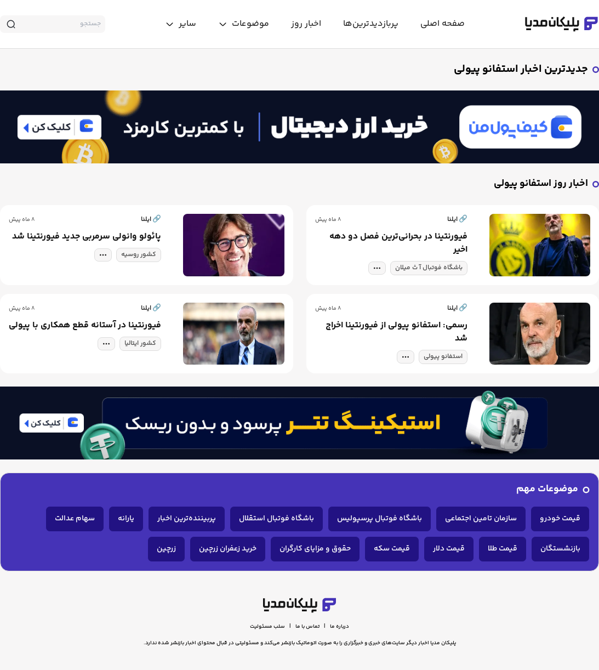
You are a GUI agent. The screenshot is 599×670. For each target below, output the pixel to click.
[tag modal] (377, 268)
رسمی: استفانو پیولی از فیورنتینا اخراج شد (396, 332)
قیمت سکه (392, 549)
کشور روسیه (138, 254)
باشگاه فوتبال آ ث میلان (429, 268)
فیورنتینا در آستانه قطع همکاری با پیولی (85, 325)
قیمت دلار (449, 549)
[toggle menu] (243, 24)
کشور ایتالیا (140, 343)
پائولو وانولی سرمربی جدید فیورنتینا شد (86, 236)
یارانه (126, 519)
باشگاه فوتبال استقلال (276, 519)
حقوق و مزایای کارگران (315, 549)
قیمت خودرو (560, 519)
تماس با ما (307, 626)
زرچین (166, 549)
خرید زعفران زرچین (227, 549)
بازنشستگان (560, 549)
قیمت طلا (502, 549)
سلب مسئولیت (267, 626)
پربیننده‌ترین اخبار (186, 519)
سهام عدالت (75, 519)
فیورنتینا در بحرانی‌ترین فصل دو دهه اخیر (398, 243)
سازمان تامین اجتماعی (481, 519)
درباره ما (339, 626)
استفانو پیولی (443, 356)
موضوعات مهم (547, 489)
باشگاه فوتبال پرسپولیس (379, 519)
